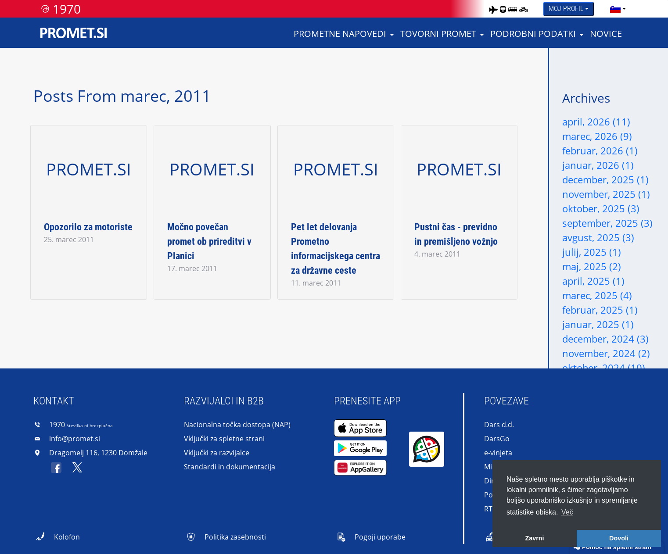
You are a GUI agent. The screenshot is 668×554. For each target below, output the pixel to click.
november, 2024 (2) (606, 353)
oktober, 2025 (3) (600, 208)
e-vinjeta (498, 452)
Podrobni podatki (533, 33)
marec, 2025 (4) (597, 295)
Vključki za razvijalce (216, 452)
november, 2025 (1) (606, 193)
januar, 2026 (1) (598, 165)
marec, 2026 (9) (597, 136)
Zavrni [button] (534, 538)
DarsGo (497, 438)
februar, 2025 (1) (600, 309)
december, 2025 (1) (605, 179)
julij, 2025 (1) (591, 251)
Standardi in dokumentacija (229, 467)
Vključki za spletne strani (224, 438)
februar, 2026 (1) (600, 150)
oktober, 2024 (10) (603, 367)
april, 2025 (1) (593, 280)
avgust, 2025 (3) (598, 237)
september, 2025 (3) (607, 222)
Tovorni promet (438, 33)
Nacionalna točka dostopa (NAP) (237, 424)
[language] (615, 9)
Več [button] (567, 512)
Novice (606, 33)
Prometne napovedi (340, 33)
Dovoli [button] (618, 538)
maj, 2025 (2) (591, 266)
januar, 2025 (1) (598, 324)
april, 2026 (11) (596, 121)
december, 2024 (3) (605, 338)
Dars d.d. (499, 424)
